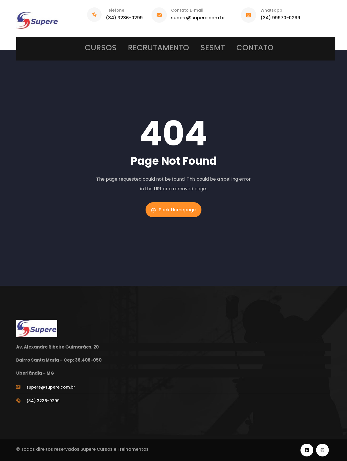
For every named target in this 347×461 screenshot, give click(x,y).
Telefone (115, 10)
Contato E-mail (187, 10)
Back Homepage (173, 209)
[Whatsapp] (248, 15)
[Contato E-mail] (159, 15)
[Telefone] (94, 14)
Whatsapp (271, 10)
